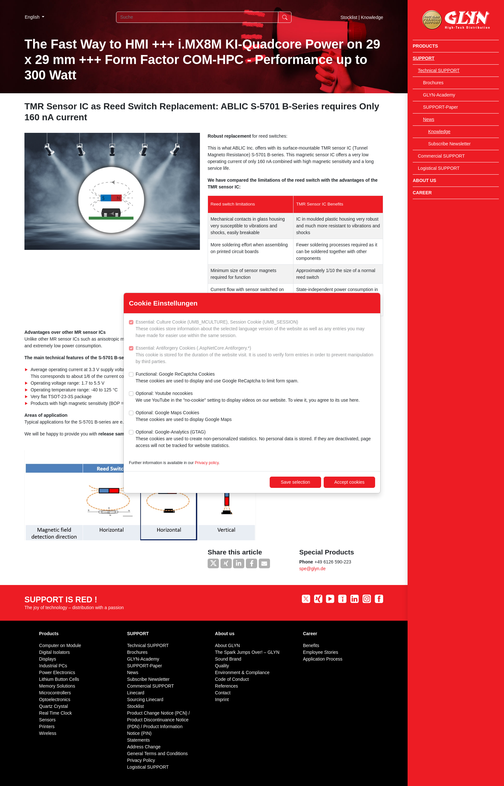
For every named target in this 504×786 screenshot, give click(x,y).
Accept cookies (349, 482)
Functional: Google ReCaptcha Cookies (217, 377)
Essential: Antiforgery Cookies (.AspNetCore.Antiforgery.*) (255, 355)
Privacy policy (207, 463)
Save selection (295, 482)
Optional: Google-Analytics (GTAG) (255, 439)
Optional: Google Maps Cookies (184, 416)
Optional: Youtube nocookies (248, 397)
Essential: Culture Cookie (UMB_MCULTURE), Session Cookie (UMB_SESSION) (255, 329)
